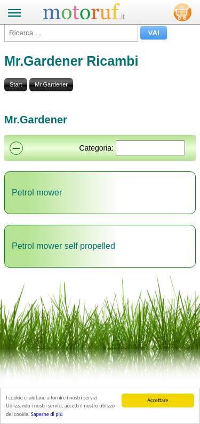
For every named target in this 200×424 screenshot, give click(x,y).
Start (16, 84)
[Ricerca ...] (71, 33)
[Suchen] (150, 147)
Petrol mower (37, 192)
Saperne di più (46, 414)
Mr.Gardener (51, 84)
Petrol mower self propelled (63, 245)
